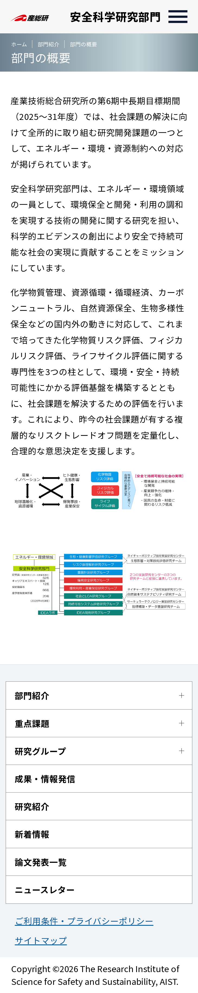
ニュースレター (45, 889)
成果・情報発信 (45, 778)
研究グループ (40, 751)
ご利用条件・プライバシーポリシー (84, 921)
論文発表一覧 (41, 862)
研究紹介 (32, 806)
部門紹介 (32, 695)
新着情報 (32, 834)
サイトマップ (41, 940)
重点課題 (32, 723)
